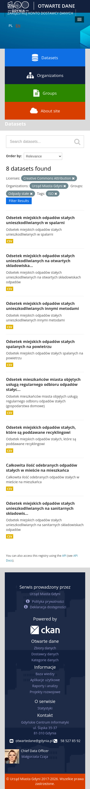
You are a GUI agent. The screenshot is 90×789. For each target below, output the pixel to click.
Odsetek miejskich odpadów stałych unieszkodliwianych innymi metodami (42, 306)
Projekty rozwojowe (45, 692)
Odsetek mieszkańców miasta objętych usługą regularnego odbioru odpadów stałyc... (43, 384)
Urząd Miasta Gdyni (45, 594)
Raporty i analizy (45, 686)
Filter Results (19, 200)
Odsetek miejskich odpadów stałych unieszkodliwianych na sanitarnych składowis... (40, 508)
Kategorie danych (45, 660)
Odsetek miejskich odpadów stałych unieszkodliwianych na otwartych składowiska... (40, 260)
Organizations (45, 75)
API (64, 555)
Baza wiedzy (45, 674)
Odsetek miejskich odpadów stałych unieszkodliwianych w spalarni (40, 220)
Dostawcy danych (45, 654)
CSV (9, 241)
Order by (13, 156)
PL (11, 26)
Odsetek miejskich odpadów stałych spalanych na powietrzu (40, 344)
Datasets (45, 57)
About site (45, 110)
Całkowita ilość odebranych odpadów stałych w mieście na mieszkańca (41, 468)
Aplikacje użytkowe (45, 680)
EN (18, 26)
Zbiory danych (45, 648)
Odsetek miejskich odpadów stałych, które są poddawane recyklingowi (41, 430)
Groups (45, 93)
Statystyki (44, 708)
